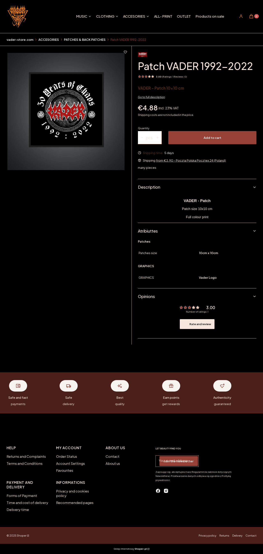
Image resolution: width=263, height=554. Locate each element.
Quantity (143, 128)
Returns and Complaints (26, 456)
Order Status (66, 456)
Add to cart (212, 137)
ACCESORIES (48, 39)
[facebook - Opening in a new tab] (158, 490)
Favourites (64, 470)
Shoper (21, 535)
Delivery (237, 535)
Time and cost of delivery (27, 502)
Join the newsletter (179, 461)
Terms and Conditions (25, 463)
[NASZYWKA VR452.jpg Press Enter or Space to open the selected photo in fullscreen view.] (66, 111)
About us (113, 463)
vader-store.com (20, 39)
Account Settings (70, 463)
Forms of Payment (22, 495)
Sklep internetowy (130, 548)
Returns (224, 535)
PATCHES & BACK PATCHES (85, 39)
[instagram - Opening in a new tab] (166, 490)
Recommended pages (74, 502)
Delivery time (18, 509)
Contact (112, 456)
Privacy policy (207, 535)
